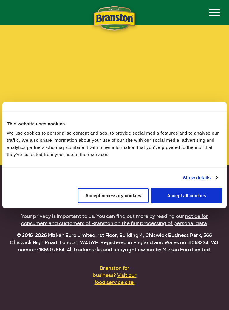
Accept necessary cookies (113, 195)
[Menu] (215, 12)
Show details (197, 177)
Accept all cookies (186, 195)
